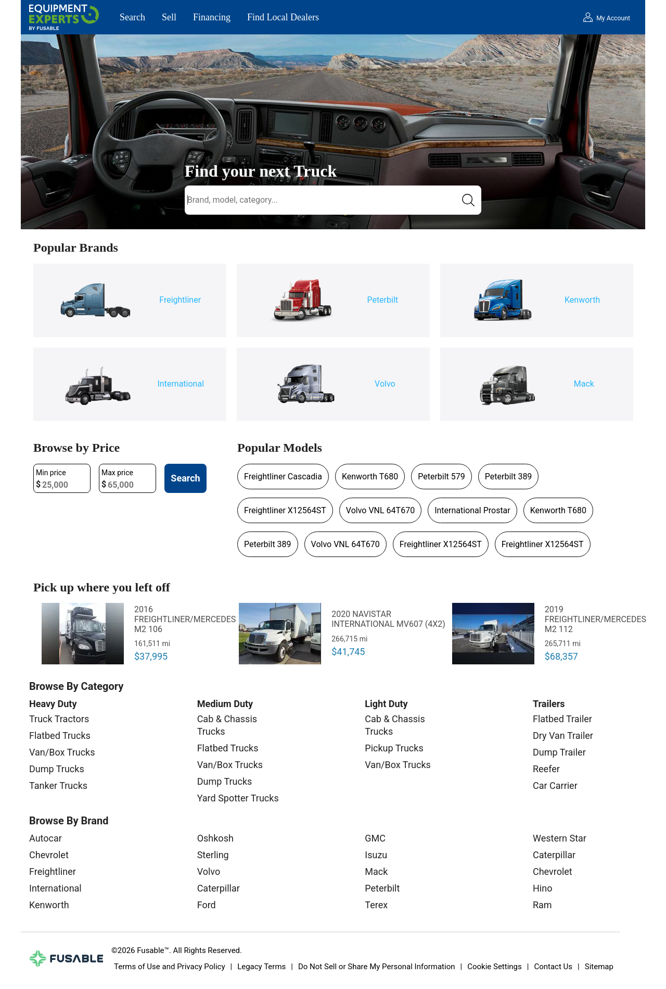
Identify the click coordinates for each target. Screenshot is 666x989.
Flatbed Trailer (562, 718)
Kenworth (49, 904)
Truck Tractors (59, 718)
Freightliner (52, 871)
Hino (542, 888)
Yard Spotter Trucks (238, 798)
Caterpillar (218, 888)
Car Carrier (555, 785)
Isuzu (376, 854)
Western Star (559, 838)
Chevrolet (49, 854)
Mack (376, 871)
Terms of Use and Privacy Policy (169, 966)
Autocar (45, 838)
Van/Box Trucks (62, 752)
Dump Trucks (56, 768)
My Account (613, 18)
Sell (169, 17)
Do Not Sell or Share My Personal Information (376, 966)
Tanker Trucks (58, 785)
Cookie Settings (494, 966)
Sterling (213, 854)
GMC (375, 838)
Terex (376, 904)
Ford (206, 904)
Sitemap (599, 966)
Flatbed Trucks (60, 735)
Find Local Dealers (283, 17)
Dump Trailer (559, 752)
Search (132, 17)
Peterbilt (382, 888)
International (55, 888)
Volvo (209, 871)
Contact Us (553, 966)
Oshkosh (215, 838)
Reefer (546, 768)
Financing (211, 17)
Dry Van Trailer (563, 735)
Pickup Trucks (394, 748)
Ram (542, 904)
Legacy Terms (261, 966)
